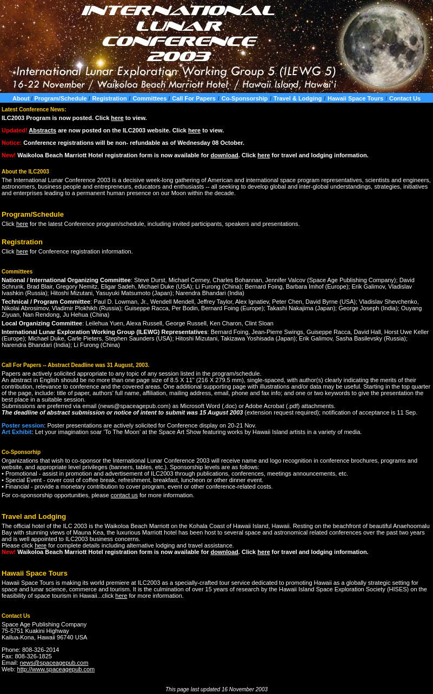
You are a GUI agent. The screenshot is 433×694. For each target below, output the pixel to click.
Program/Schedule (61, 98)
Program (37, 118)
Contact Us (405, 98)
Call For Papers (194, 98)
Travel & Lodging (298, 98)
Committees (150, 98)
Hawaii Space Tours (355, 98)
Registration (109, 98)
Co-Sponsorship (245, 98)
